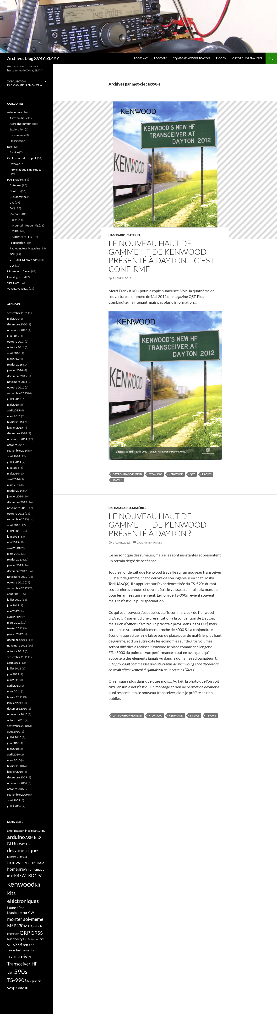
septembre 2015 (17, 393)
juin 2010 (13, 743)
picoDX (221, 58)
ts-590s (207, 474)
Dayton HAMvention (127, 474)
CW (12, 202)
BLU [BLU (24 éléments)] (11, 843)
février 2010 (15, 766)
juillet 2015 (14, 399)
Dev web (15, 164)
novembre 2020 (17, 330)
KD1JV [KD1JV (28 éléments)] (35, 875)
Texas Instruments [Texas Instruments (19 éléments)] (20, 950)
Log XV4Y (160, 58)
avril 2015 (13, 410)
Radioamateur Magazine (25, 248)
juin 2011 (13, 674)
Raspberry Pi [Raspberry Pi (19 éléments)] (16, 939)
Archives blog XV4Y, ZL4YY (33, 58)
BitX (14, 219)
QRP (15, 231)
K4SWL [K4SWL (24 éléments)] (21, 875)
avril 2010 (13, 754)
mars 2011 (14, 691)
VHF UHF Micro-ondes (24, 260)
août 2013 (13, 525)
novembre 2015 (17, 381)
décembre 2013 (17, 502)
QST (192, 474)
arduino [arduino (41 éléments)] (16, 837)
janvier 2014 (15, 496)
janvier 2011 (15, 703)
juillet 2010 (14, 737)
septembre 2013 (17, 519)
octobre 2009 (15, 789)
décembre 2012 (17, 571)
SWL (12, 254)
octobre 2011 (15, 651)
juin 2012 (13, 605)
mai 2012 (13, 611)
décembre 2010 (17, 708)
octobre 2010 (15, 720)
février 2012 (15, 628)
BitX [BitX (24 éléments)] (38, 837)
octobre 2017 (15, 341)
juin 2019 (13, 336)
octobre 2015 (15, 387)
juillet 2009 (14, 806)
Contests (15, 191)
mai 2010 (13, 748)
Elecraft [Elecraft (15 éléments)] (11, 856)
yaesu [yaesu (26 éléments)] (23, 987)
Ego (9, 146)
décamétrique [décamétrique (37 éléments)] (22, 850)
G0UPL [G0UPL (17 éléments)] (31, 863)
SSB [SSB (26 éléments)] (18, 944)
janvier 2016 (15, 370)
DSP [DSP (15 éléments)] (24, 844)
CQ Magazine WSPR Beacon (191, 58)
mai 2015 (13, 404)
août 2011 (13, 662)
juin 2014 (13, 467)
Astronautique (19, 118)
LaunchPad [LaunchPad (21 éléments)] (15, 908)
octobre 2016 (15, 347)
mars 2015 (14, 416)
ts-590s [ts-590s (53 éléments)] (17, 971)
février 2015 (15, 422)
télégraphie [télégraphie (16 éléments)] (34, 981)
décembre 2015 (17, 376)
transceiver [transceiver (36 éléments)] (19, 956)
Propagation (17, 242)
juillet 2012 (14, 599)
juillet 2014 (14, 462)
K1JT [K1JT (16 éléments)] (10, 876)
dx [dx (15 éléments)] (29, 844)
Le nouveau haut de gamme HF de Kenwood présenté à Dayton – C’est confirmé (161, 256)
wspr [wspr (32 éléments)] (12, 987)
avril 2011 (13, 685)
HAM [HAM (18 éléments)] (40, 863)
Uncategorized (16, 277)
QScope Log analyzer (247, 58)
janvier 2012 (15, 634)
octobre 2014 (15, 445)
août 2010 (13, 731)
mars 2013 (14, 554)
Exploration (17, 129)
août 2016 (13, 353)
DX (111, 508)
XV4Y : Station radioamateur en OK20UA (24, 83)
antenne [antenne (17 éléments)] (39, 830)
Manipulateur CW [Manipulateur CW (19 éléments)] (20, 913)
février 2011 (15, 697)
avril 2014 (13, 479)
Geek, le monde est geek (22, 158)
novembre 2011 (17, 645)
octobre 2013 (15, 513)
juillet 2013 (14, 531)
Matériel (134, 235)
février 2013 (15, 559)
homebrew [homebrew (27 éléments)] (17, 869)
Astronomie (14, 112)
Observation (17, 141)
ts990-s (117, 479)
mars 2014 (14, 485)
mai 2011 (13, 680)
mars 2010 (14, 760)
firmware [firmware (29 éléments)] (16, 862)
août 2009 (13, 800)
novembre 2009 (17, 783)
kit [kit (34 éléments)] (37, 885)
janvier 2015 (15, 427)
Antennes (16, 185)
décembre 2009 (17, 777)
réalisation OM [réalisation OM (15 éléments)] (35, 939)
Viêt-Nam (13, 283)
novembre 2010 (17, 714)
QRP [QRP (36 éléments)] (25, 933)
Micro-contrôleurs (19, 271)
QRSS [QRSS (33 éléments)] (37, 933)
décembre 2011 (17, 640)
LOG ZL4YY (141, 58)
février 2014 (15, 490)
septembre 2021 (17, 313)
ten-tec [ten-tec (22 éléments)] (28, 945)
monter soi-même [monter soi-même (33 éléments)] (25, 919)
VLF (12, 265)
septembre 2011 (17, 657)
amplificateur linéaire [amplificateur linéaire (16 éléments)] (20, 830)
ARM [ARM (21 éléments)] (29, 837)
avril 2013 (13, 548)
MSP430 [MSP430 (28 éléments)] (15, 925)
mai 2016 (13, 359)
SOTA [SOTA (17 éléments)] (11, 945)
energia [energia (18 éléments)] (22, 856)
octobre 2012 (15, 582)
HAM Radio (117, 235)
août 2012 (13, 594)
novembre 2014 (17, 439)
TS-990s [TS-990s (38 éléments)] (17, 980)
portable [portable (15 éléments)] (37, 926)
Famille (14, 152)
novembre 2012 (17, 576)
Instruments (17, 135)
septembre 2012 (17, 588)
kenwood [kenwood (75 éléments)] (21, 884)
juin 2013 (13, 536)
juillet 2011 (14, 668)
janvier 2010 (15, 771)
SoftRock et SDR (22, 237)
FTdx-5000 (155, 474)
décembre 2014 (17, 433)
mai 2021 (13, 318)
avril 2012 (13, 617)
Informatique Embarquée (25, 169)
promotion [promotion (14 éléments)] (13, 933)
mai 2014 (13, 473)
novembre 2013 (17, 508)
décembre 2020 (17, 324)
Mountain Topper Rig (25, 225)
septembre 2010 (17, 726)
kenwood (176, 474)
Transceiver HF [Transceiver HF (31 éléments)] (22, 963)
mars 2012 (14, 622)
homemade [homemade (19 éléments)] (36, 869)
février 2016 (15, 364)
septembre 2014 (17, 450)
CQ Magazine (18, 197)
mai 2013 (13, 542)
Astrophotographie (22, 123)
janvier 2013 (15, 565)
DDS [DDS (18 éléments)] (18, 844)
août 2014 (13, 456)
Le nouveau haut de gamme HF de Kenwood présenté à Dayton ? (157, 524)
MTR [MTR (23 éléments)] (28, 925)
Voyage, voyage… (17, 288)
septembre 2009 (17, 794)
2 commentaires (149, 542)
